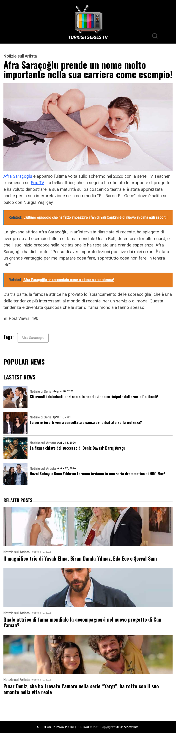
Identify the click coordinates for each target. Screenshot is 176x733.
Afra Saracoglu (33, 338)
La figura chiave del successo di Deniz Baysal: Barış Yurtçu (77, 448)
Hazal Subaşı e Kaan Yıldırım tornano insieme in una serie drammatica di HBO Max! (97, 473)
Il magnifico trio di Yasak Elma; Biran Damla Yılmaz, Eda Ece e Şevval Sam (80, 558)
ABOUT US (44, 726)
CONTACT (83, 726)
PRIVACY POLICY (63, 726)
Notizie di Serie (40, 391)
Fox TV (37, 182)
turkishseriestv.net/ (127, 726)
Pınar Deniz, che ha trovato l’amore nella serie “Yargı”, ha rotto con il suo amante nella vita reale (81, 689)
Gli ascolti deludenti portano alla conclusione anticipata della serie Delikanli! (94, 396)
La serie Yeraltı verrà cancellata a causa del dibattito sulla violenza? (86, 422)
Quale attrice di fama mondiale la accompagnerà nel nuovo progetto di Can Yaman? (82, 622)
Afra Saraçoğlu (17, 176)
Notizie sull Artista (20, 56)
